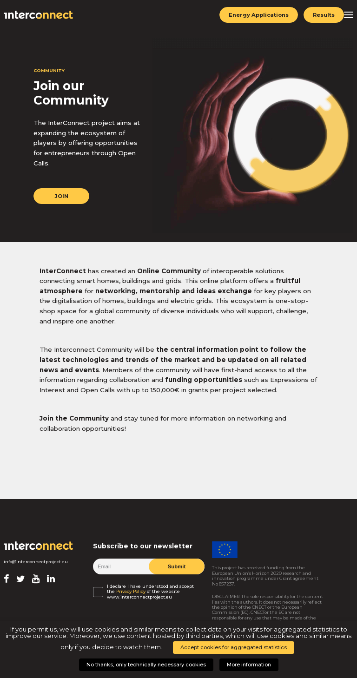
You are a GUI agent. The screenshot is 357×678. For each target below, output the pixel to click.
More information (249, 664)
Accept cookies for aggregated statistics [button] (233, 647)
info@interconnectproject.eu (36, 561)
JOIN (61, 196)
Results (323, 15)
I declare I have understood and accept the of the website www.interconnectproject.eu (150, 591)
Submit (176, 566)
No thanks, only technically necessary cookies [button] (146, 664)
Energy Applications (258, 15)
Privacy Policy (130, 591)
